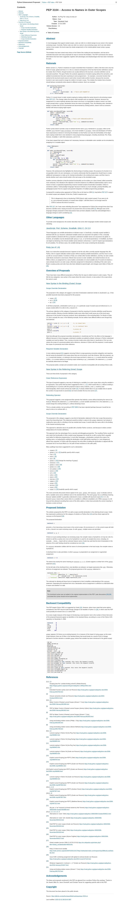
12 (47, 749)
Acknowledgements (23, 46)
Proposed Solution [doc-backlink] (56, 507)
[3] (59, 452)
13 (47, 755)
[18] (61, 464)
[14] (91, 514)
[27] (101, 497)
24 (47, 822)
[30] (110, 594)
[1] (93, 192)
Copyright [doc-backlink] (51, 887)
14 (47, 761)
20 (47, 799)
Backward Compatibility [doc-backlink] (58, 603)
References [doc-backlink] (52, 677)
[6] (55, 456)
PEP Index (51, 2)
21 (47, 805)
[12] (71, 212)
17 (47, 781)
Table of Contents (53, 32)
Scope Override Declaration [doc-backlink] (56, 288)
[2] (95, 208)
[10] (57, 460)
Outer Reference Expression (29, 35)
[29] (107, 594)
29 (47, 855)
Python (44, 2)
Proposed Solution (23, 40)
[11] (58, 462)
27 (47, 840)
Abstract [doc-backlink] (50, 38)
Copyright (21, 48)
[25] (57, 489)
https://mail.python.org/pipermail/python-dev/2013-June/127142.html (70, 859)
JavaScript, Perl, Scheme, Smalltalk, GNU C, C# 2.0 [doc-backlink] (68, 228)
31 (47, 867)
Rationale (21, 13)
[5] (55, 454)
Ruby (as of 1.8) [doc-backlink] (53, 247)
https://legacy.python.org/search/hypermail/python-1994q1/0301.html (70, 685)
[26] (97, 609)
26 (47, 834)
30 (47, 861)
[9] (56, 300)
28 (47, 846)
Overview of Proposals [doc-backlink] (58, 270)
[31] (77, 388)
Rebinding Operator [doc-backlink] (53, 395)
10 (47, 737)
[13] (54, 302)
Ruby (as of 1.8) (24, 20)
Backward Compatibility (24, 42)
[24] (54, 563)
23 (47, 816)
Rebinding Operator (26, 37)
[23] (56, 487)
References (21, 44)
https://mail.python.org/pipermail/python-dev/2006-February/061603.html (71, 716)
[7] (87, 384)
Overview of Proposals (24, 22)
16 (47, 774)
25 (47, 828)
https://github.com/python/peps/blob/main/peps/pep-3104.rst (69, 896)
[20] (57, 471)
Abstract (20, 11)
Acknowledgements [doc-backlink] (56, 876)
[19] (63, 516)
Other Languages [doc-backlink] (55, 217)
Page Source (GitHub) (24, 52)
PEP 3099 (75, 407)
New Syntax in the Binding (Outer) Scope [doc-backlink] (63, 283)
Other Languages (23, 14)
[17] (96, 390)
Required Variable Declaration (29, 29)
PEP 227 (52, 99)
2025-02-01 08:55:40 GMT (63, 899)
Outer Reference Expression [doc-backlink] (56, 378)
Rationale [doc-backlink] (51, 63)
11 (47, 743)
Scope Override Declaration (28, 27)
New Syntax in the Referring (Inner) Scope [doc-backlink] (64, 369)
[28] (47, 266)
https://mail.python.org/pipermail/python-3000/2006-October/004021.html (89, 814)
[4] (55, 298)
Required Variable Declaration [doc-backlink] (57, 349)
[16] (83, 543)
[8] (70, 390)
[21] (62, 353)
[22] (55, 473)
